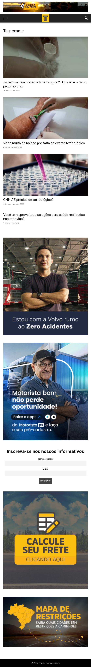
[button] (5, 18)
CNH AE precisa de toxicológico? (28, 200)
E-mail (46, 469)
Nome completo (45, 459)
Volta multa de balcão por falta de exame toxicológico (44, 143)
